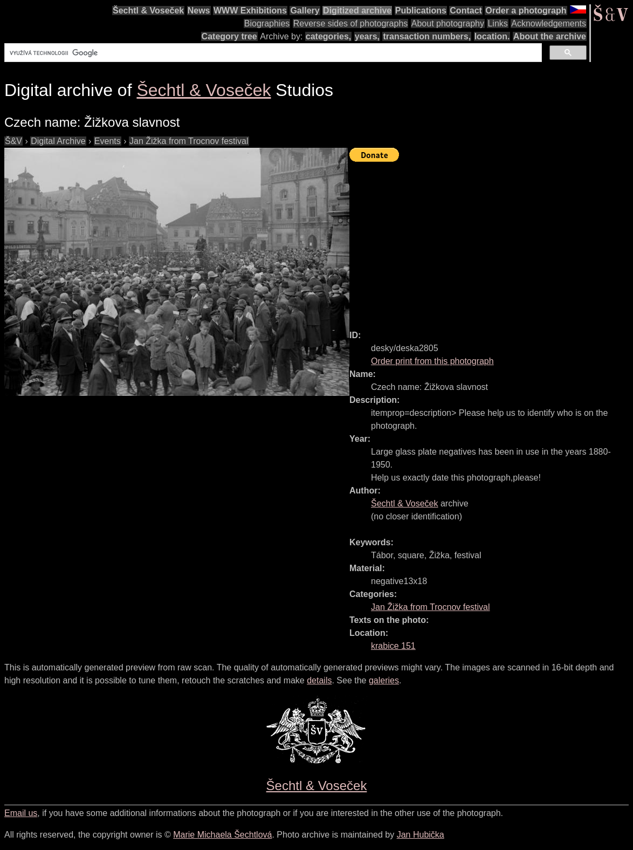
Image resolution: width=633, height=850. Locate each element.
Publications (420, 10)
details (319, 680)
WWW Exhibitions (250, 10)
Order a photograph (525, 10)
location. (492, 36)
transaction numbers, (427, 36)
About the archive (549, 36)
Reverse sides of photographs (350, 23)
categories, (328, 36)
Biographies (267, 23)
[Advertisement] (491, 241)
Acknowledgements (548, 23)
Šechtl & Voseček (148, 10)
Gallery (304, 10)
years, (367, 36)
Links (497, 23)
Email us (20, 813)
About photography (447, 23)
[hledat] (272, 53)
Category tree (229, 36)
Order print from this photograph (432, 361)
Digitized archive (357, 10)
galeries (384, 680)
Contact (466, 10)
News (199, 10)
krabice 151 (393, 645)
